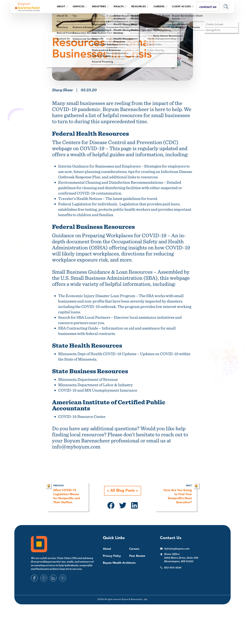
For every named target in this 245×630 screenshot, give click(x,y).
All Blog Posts (122, 490)
